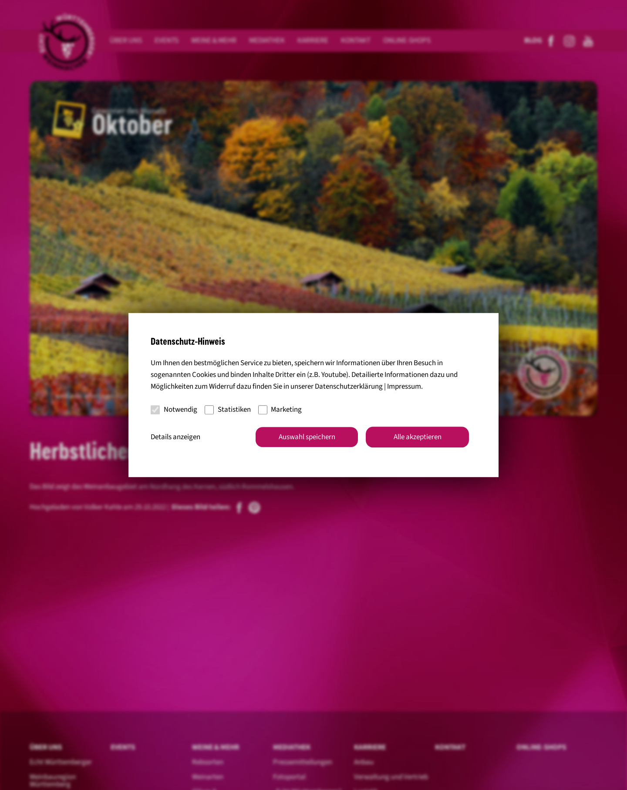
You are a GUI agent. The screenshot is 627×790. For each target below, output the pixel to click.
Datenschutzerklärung (349, 386)
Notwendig (174, 409)
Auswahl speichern (307, 437)
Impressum (404, 386)
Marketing (280, 409)
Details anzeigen (175, 437)
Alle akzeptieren (418, 437)
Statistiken (228, 409)
